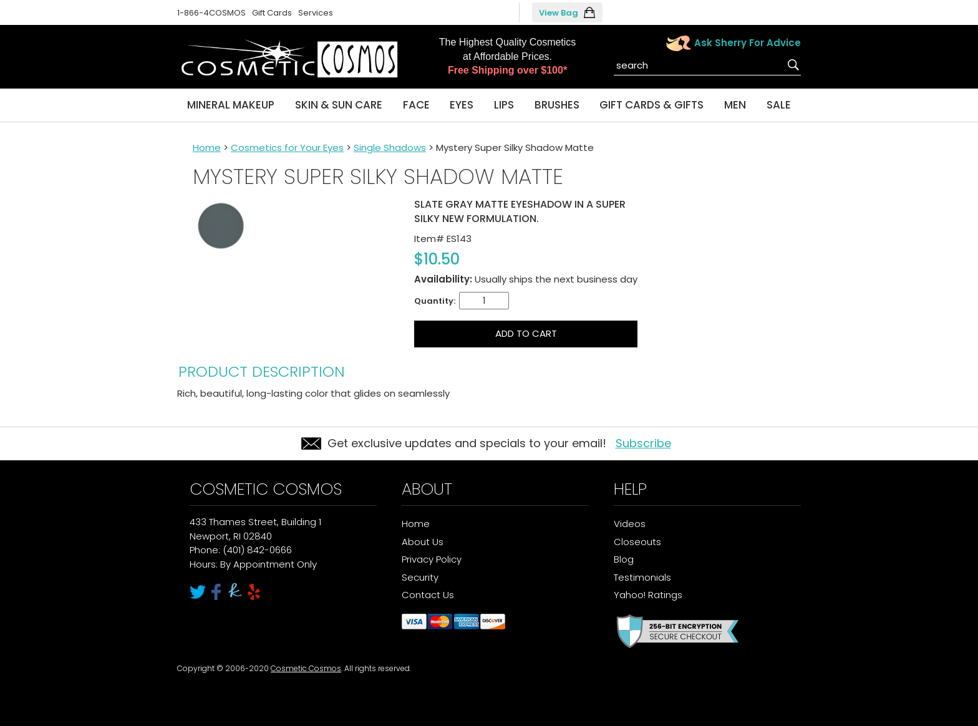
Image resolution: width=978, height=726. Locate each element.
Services (315, 13)
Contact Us (428, 594)
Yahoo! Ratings (648, 594)
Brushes (557, 104)
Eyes (461, 104)
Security (420, 577)
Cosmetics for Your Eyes (287, 147)
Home (207, 147)
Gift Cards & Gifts (651, 104)
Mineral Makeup (230, 104)
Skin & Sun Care (338, 104)
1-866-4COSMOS (211, 13)
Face (416, 104)
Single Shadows (390, 147)
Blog (624, 559)
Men (735, 104)
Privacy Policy (432, 559)
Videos (630, 523)
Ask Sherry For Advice (747, 42)
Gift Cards (272, 13)
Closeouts (637, 541)
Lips (504, 104)
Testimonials (642, 577)
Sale (779, 104)
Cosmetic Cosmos (306, 668)
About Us (422, 541)
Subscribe (643, 443)
